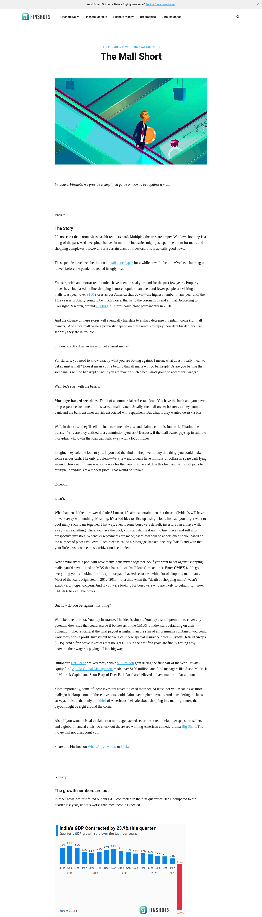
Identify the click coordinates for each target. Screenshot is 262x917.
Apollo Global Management (92, 669)
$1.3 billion (125, 663)
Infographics (147, 17)
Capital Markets (147, 47)
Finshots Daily (69, 17)
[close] (258, 4)
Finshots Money (123, 17)
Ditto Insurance (171, 17)
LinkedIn (127, 746)
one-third (100, 701)
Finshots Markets (95, 17)
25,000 (101, 306)
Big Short (189, 726)
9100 (90, 294)
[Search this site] (238, 17)
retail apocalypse (120, 263)
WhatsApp (95, 746)
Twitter (110, 746)
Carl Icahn (78, 663)
